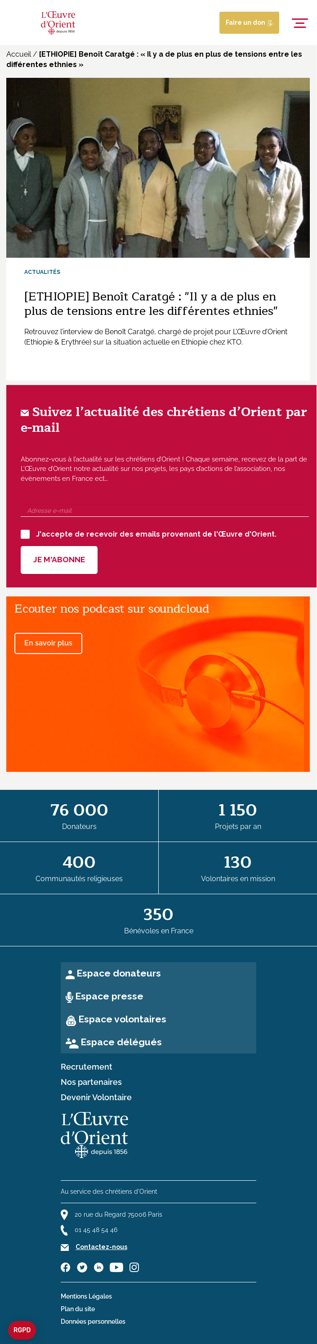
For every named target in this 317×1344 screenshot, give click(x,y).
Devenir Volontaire (96, 1097)
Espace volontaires (122, 1019)
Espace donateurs (118, 973)
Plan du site (78, 1309)
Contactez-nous (101, 1246)
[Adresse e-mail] (165, 510)
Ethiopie (194, 342)
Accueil (18, 54)
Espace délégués (121, 1042)
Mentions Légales (86, 1296)
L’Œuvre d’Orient (260, 331)
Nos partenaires (91, 1082)
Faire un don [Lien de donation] (249, 22)
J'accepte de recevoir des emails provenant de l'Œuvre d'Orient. (149, 533)
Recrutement (86, 1066)
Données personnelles (93, 1321)
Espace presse (109, 996)
